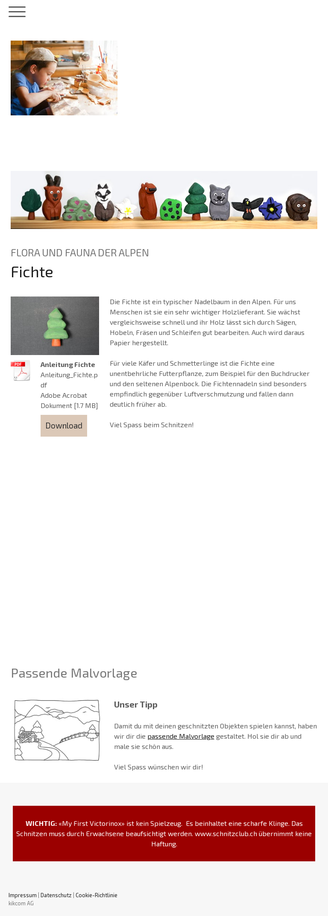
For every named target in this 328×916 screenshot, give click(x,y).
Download (63, 425)
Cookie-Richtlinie (96, 895)
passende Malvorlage (180, 736)
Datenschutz (56, 895)
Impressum (23, 895)
